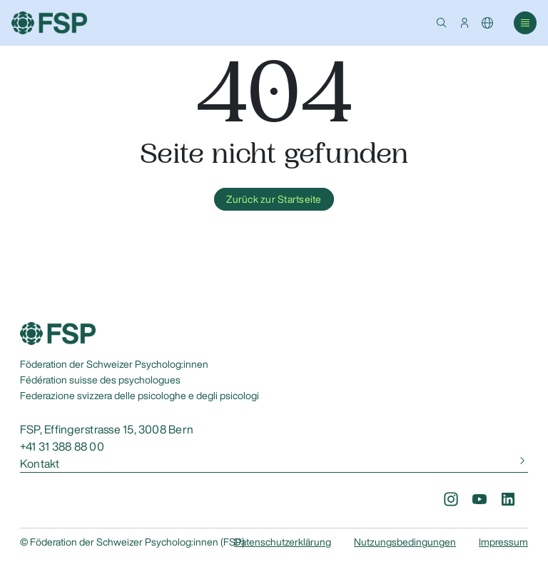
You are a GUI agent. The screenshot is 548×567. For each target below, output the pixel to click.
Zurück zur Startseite (273, 199)
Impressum (503, 542)
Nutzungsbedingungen (405, 542)
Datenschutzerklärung (282, 542)
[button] (441, 23)
